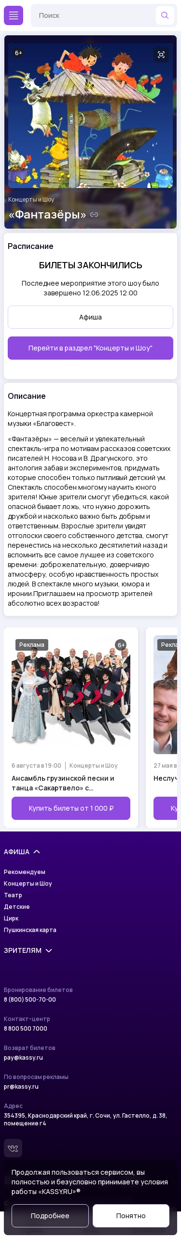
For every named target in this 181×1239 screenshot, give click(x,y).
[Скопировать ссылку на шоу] (94, 214)
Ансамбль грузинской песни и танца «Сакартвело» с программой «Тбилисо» (63, 783)
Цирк (11, 918)
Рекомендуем (24, 872)
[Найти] (165, 15)
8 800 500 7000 (25, 1029)
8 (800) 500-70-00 (30, 1000)
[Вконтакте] (13, 1148)
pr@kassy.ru (21, 1087)
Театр (13, 895)
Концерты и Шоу (31, 200)
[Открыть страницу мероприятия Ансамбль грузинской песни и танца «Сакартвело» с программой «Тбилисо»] (71, 727)
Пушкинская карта (30, 930)
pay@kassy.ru (23, 1058)
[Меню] (13, 15)
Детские (17, 907)
